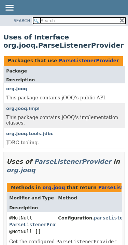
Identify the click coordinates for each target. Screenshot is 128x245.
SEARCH (22, 20)
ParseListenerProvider (89, 60)
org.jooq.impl (23, 108)
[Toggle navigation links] (9, 8)
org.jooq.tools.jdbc (29, 133)
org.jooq (16, 88)
